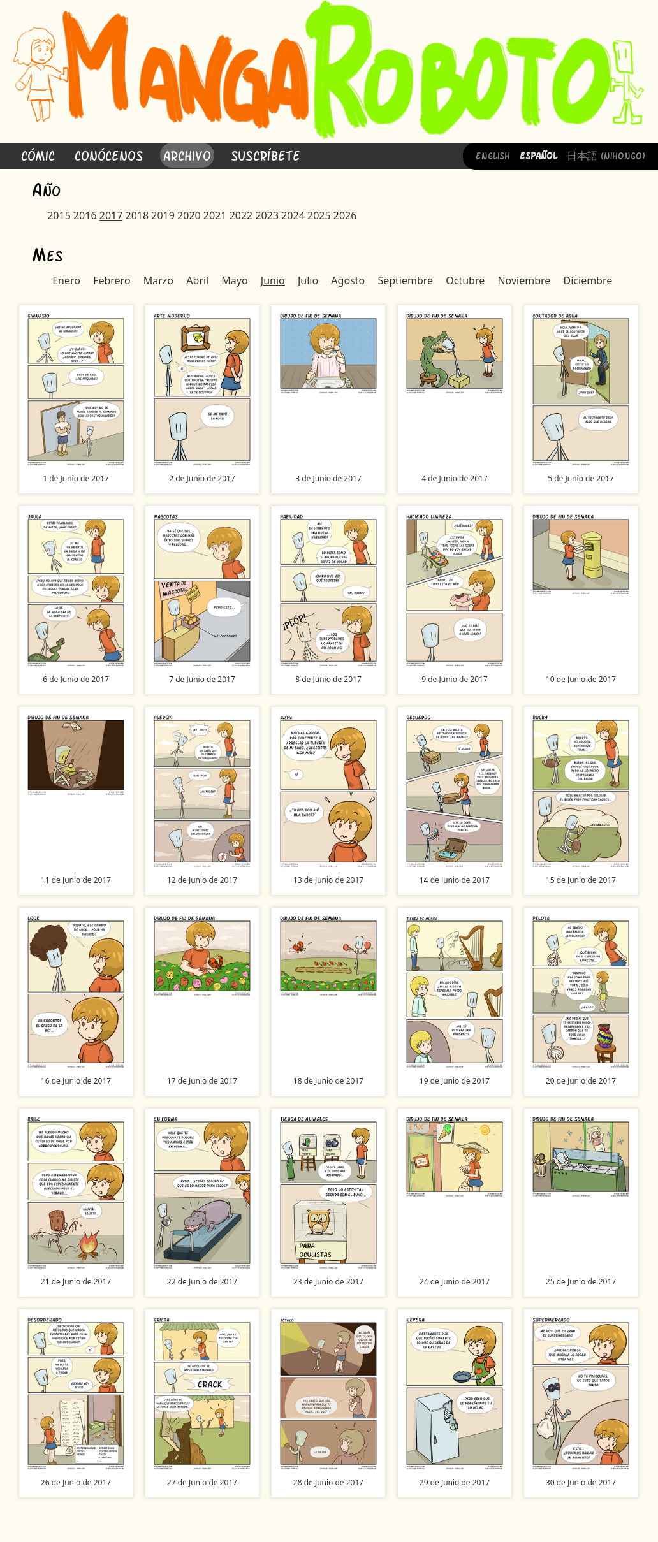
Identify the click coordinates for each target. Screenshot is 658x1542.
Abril (197, 280)
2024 (293, 215)
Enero (66, 280)
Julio (308, 280)
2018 (137, 215)
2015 (59, 215)
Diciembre (588, 280)
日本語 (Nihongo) (606, 155)
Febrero (111, 280)
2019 (163, 215)
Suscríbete (265, 154)
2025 (319, 215)
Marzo (158, 280)
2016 (85, 215)
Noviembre (523, 280)
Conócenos (109, 154)
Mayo (234, 280)
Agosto (348, 280)
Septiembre (405, 280)
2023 (267, 215)
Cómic (38, 154)
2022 (241, 215)
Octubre (465, 280)
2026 (345, 215)
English (493, 155)
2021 (215, 215)
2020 (189, 215)
